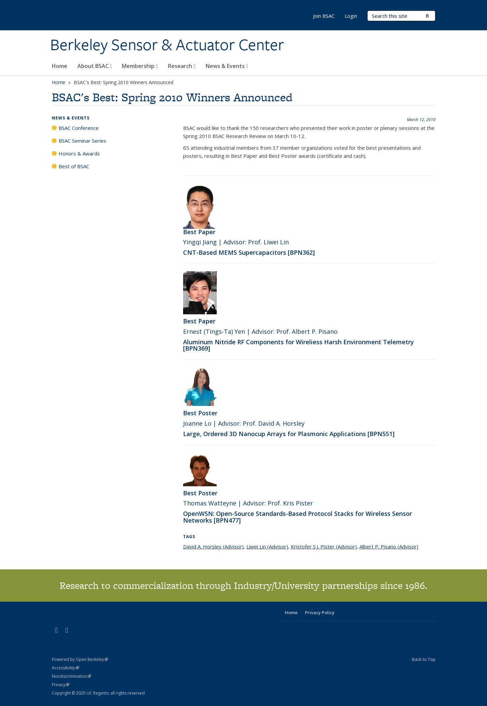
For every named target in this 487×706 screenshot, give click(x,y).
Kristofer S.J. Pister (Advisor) (324, 546)
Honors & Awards (79, 153)
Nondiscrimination (71, 676)
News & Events (227, 66)
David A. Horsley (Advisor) (213, 546)
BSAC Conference (79, 128)
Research (182, 66)
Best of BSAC (74, 166)
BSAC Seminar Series (82, 140)
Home (59, 66)
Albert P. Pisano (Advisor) (388, 546)
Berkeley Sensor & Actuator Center (167, 45)
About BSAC (94, 66)
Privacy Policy (320, 612)
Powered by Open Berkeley (80, 659)
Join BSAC (324, 15)
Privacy (60, 684)
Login (351, 15)
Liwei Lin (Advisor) (267, 546)
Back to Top (424, 659)
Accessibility (65, 668)
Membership (140, 66)
